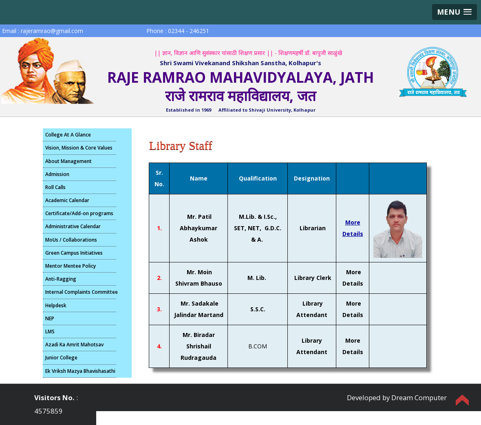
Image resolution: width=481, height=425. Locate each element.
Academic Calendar (67, 200)
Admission (57, 174)
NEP (49, 318)
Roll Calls (55, 187)
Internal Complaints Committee (80, 291)
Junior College (61, 357)
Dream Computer (419, 397)
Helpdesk (55, 305)
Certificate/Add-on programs (79, 213)
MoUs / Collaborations (71, 239)
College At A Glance (68, 134)
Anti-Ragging (60, 278)
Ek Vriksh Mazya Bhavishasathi (80, 371)
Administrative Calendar (73, 226)
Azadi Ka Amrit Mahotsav (74, 344)
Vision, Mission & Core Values (79, 147)
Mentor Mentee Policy (70, 265)
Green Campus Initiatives (74, 252)
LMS (50, 331)
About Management (68, 161)
